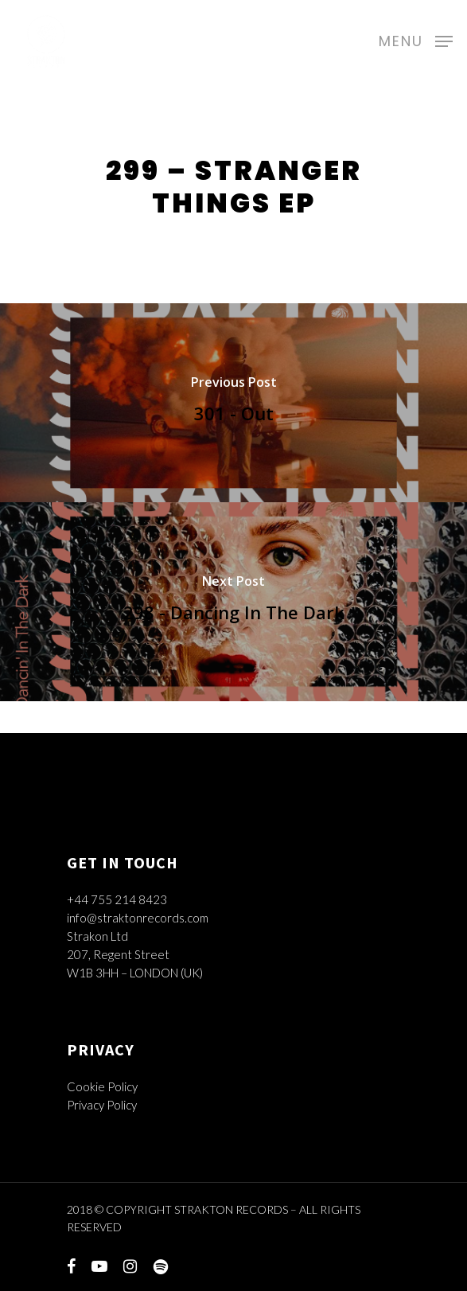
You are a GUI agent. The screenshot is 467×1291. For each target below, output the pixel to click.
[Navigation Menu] (416, 39)
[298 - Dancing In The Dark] (233, 601)
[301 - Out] (233, 402)
